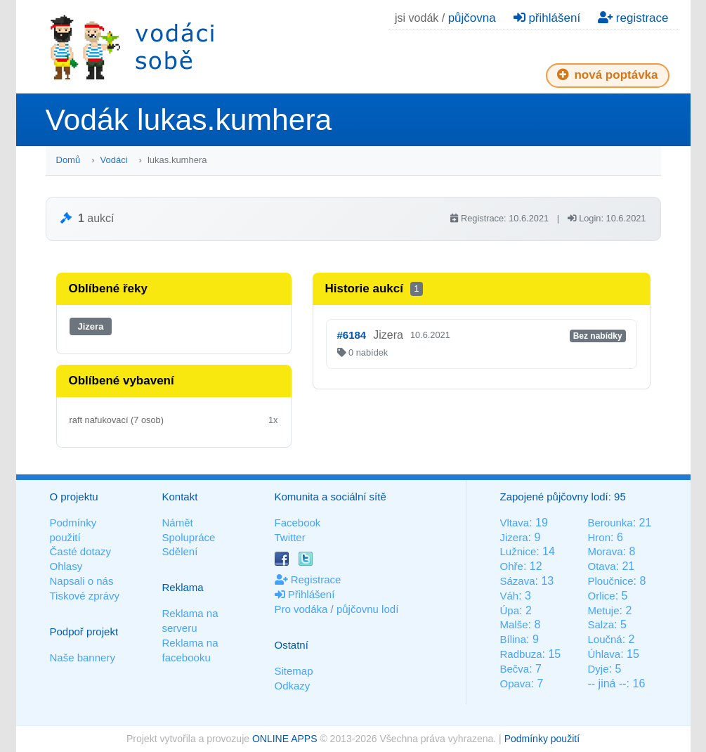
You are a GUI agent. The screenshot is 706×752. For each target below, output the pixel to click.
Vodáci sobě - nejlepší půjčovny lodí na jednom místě (132, 47)
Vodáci (114, 160)
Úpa (510, 610)
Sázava (517, 581)
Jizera (91, 326)
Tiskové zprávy (84, 596)
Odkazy (292, 686)
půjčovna (472, 18)
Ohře (511, 566)
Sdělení (180, 551)
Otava (601, 566)
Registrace (308, 579)
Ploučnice (610, 581)
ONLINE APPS (285, 738)
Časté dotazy (81, 551)
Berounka (609, 523)
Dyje (597, 669)
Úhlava (603, 654)
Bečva (515, 669)
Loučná (604, 639)
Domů (68, 160)
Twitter (290, 537)
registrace (633, 18)
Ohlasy (66, 566)
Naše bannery (82, 657)
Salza (600, 624)
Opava (515, 683)
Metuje (603, 610)
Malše (514, 624)
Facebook (298, 523)
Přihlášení (305, 594)
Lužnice (518, 551)
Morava (604, 551)
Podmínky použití (542, 738)
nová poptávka (607, 75)
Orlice (601, 596)
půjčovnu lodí (367, 609)
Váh (509, 596)
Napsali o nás (82, 581)
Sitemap (294, 671)
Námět (177, 523)
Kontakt (180, 497)
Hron (598, 537)
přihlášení (547, 18)
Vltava (515, 523)
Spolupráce (189, 537)
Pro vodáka (301, 609)
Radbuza (521, 654)
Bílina (513, 639)
